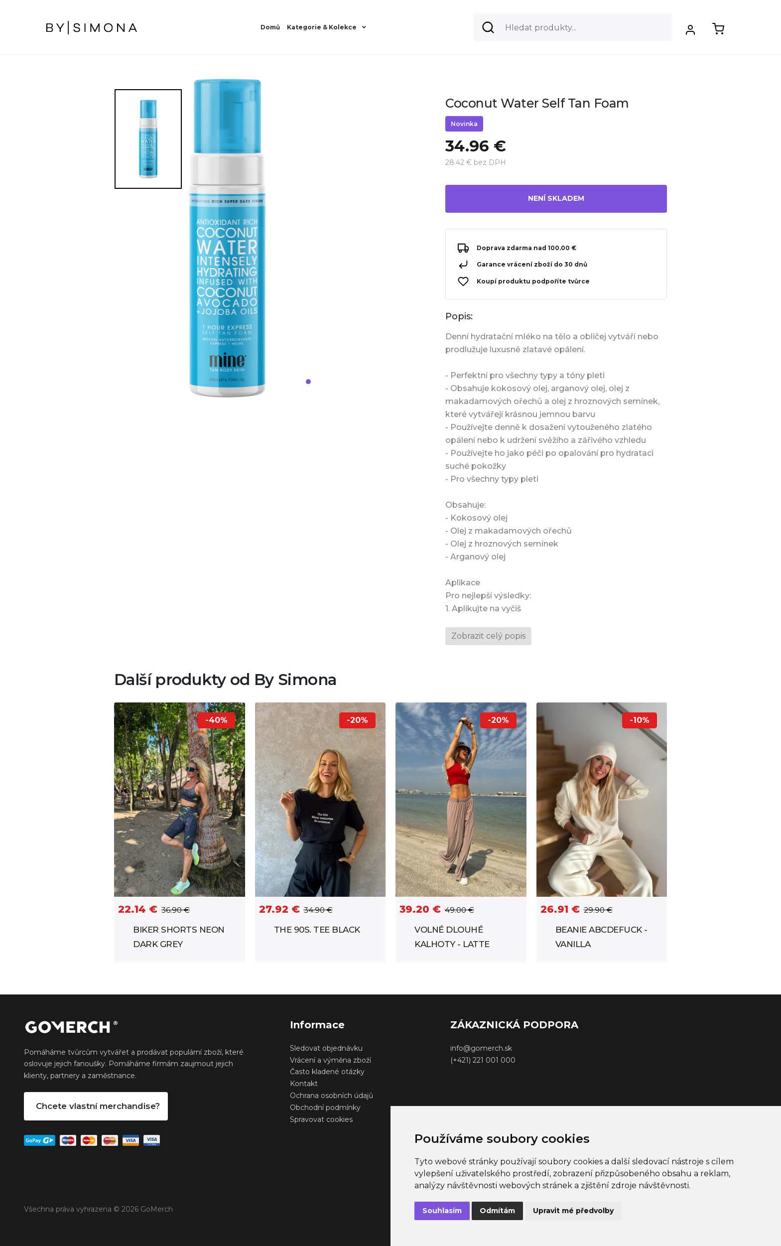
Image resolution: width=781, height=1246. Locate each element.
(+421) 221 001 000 (483, 1060)
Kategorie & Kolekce (326, 27)
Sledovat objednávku (326, 1048)
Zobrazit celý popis (488, 636)
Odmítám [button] (497, 1210)
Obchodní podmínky (325, 1107)
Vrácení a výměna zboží (330, 1060)
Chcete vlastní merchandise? (98, 1106)
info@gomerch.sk (481, 1048)
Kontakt (304, 1083)
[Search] (572, 27)
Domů (270, 27)
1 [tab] (308, 381)
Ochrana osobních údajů (331, 1095)
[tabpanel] (309, 242)
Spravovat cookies (321, 1119)
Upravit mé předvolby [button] (573, 1210)
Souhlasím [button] (442, 1210)
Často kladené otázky (327, 1071)
